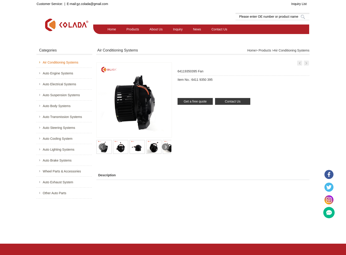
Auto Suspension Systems (61, 95)
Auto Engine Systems (58, 73)
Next (165, 147)
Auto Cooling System (58, 138)
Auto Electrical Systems (59, 84)
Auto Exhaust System (58, 182)
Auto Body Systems (56, 106)
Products (132, 29)
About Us (156, 29)
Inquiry (178, 29)
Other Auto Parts (54, 193)
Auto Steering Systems (59, 128)
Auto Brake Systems (57, 160)
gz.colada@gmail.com (92, 4)
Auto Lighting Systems (58, 149)
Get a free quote (195, 101)
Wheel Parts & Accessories (62, 171)
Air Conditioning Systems (60, 62)
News (197, 29)
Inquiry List (299, 4)
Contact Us (219, 29)
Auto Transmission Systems (62, 117)
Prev (102, 147)
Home (112, 29)
